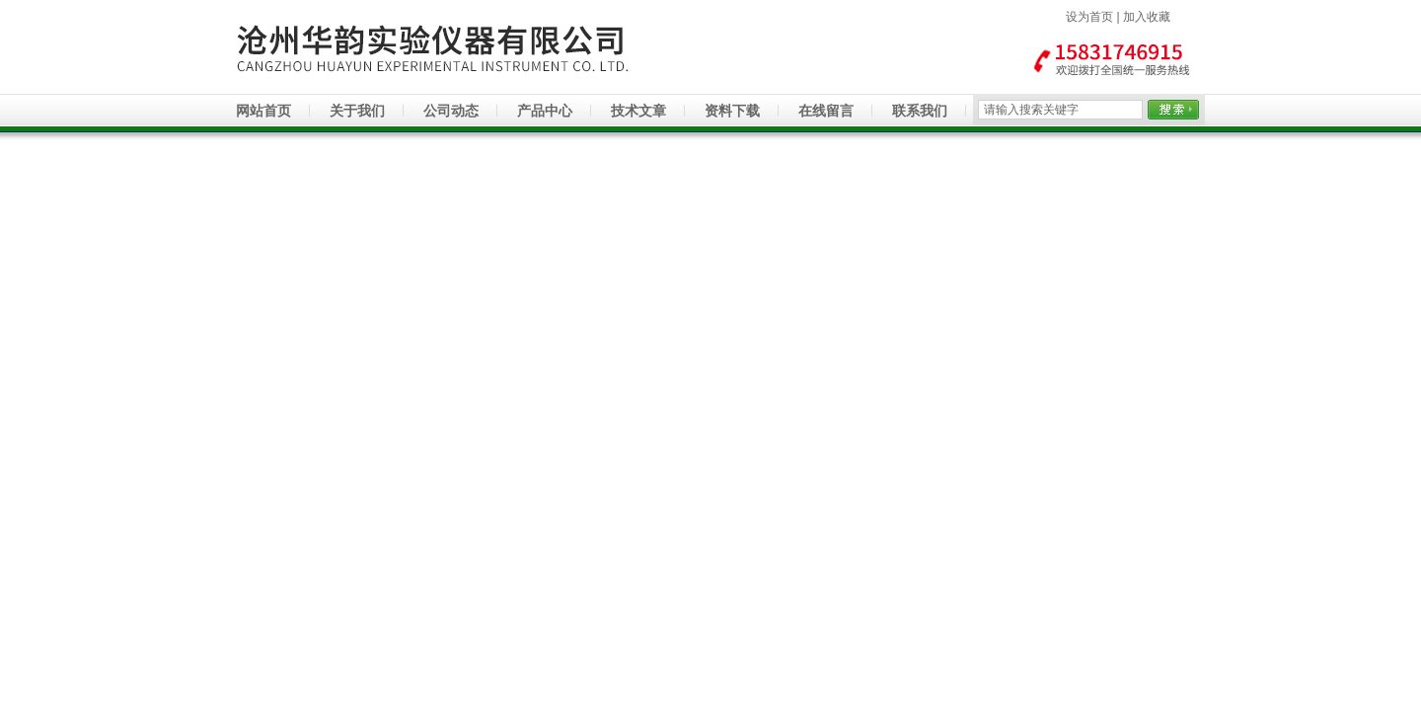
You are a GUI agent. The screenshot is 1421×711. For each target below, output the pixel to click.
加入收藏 (1146, 17)
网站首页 (263, 110)
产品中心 (544, 110)
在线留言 (826, 110)
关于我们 (357, 110)
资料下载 (732, 110)
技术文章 (638, 110)
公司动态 (451, 110)
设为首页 (1089, 17)
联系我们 (919, 110)
